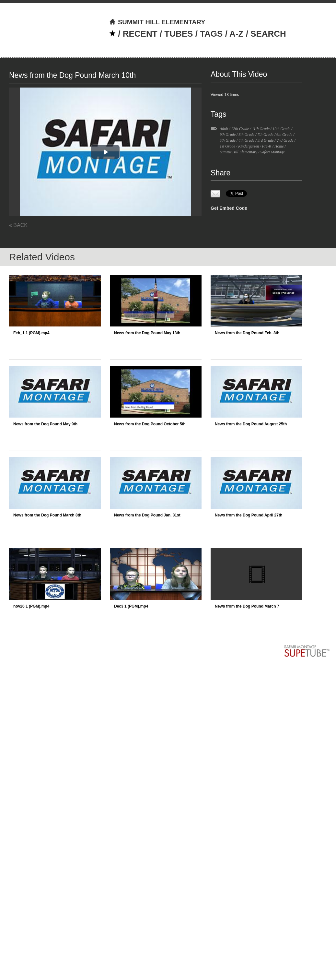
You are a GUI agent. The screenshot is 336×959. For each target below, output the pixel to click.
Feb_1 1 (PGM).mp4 (31, 333)
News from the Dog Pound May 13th (147, 333)
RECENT (140, 34)
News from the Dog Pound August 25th (251, 424)
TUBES (178, 34)
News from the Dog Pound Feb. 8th (247, 333)
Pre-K (267, 146)
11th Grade (261, 128)
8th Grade (246, 134)
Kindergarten (248, 146)
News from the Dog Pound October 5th (150, 424)
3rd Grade (266, 140)
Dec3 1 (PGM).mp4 (131, 606)
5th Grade (228, 140)
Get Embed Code (229, 208)
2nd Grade (285, 140)
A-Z (236, 34)
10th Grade (281, 128)
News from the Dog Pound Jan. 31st (147, 515)
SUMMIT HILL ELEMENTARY (157, 22)
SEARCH (268, 34)
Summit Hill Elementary (238, 152)
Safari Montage (272, 152)
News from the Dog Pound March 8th (47, 515)
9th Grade (228, 134)
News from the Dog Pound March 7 (247, 606)
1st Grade (227, 146)
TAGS (211, 34)
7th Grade (265, 134)
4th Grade (246, 140)
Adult (224, 128)
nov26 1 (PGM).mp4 (31, 606)
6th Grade (284, 134)
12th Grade (240, 128)
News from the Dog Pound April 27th (248, 515)
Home (279, 146)
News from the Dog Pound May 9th (45, 424)
